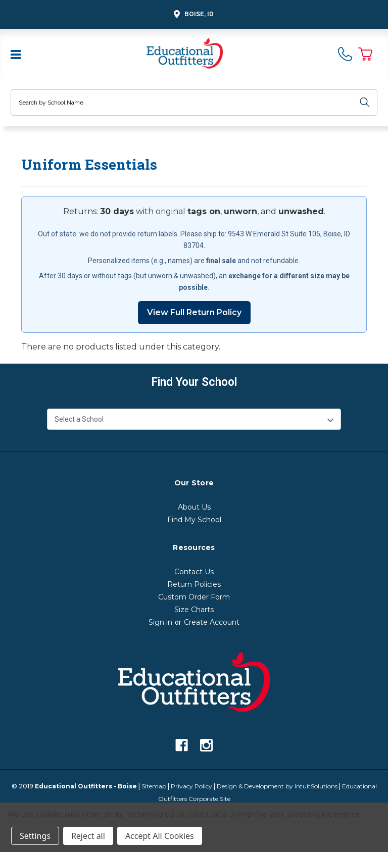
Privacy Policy (191, 786)
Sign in (160, 622)
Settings (35, 835)
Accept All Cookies (159, 835)
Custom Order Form (194, 597)
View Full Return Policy (194, 312)
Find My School (194, 519)
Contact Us (194, 571)
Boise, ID (192, 14)
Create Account (211, 622)
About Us (194, 507)
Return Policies (194, 584)
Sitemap (153, 786)
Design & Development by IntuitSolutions (277, 786)
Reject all (88, 835)
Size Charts (194, 609)
